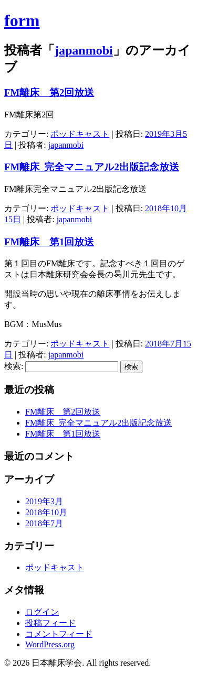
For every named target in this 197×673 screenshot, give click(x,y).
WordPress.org (50, 644)
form (22, 20)
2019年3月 (44, 501)
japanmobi (84, 50)
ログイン (42, 611)
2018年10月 (46, 512)
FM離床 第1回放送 (49, 241)
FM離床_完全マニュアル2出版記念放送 (91, 166)
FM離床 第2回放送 (49, 92)
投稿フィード (50, 622)
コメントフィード (58, 633)
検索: (13, 366)
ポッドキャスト (79, 133)
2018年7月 (44, 523)
